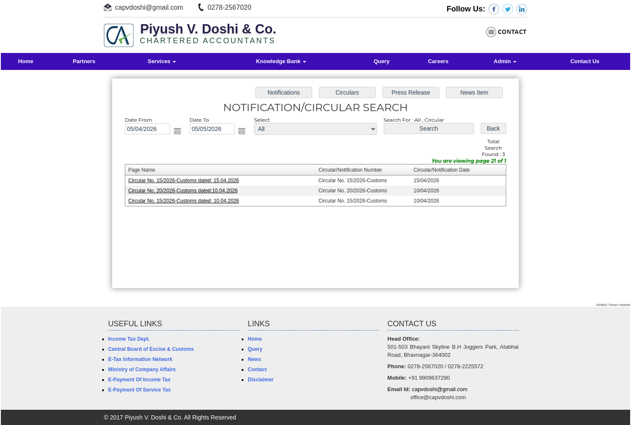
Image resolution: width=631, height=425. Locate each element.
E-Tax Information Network (140, 359)
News (254, 359)
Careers (438, 61)
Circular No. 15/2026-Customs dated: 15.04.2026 (186, 180)
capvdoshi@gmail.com (149, 7)
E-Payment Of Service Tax (139, 390)
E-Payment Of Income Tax (139, 380)
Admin (505, 61)
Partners (84, 61)
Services (162, 61)
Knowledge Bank (281, 61)
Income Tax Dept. (129, 339)
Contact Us (585, 61)
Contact (257, 369)
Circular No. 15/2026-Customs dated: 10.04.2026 (186, 200)
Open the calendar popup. (179, 132)
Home (25, 61)
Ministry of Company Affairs (142, 369)
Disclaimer (261, 380)
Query (382, 61)
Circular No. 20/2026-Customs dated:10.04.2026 (185, 191)
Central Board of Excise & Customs (151, 349)
